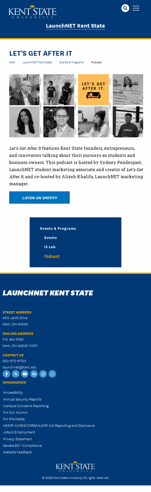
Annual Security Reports (22, 399)
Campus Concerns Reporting (25, 405)
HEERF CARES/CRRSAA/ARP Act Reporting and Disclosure (49, 425)
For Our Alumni (15, 412)
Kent (12, 61)
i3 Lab (50, 246)
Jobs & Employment (19, 432)
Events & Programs (72, 61)
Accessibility (13, 392)
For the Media (14, 419)
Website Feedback (17, 452)
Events (50, 237)
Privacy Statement (17, 439)
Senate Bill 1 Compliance (22, 445)
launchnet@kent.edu (20, 367)
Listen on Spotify (39, 197)
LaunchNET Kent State (75, 25)
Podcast (52, 255)
